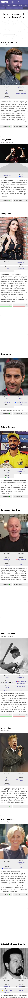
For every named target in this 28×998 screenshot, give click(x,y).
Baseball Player (21, 686)
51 (22, 264)
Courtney (21, 555)
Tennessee (23, 93)
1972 (7, 682)
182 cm (6, 97)
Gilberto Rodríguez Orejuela (13, 944)
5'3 (23, 268)
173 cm (6, 784)
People (3, 5)
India (8, 268)
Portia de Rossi (7, 819)
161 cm (20, 268)
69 (8, 560)
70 (8, 780)
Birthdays (15, 5)
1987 (24, 471)
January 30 (5, 986)
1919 (24, 677)
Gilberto (7, 982)
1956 (10, 779)
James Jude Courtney (10, 510)
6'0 (9, 97)
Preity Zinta (6, 214)
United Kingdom (22, 779)
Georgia (23, 683)
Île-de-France (23, 402)
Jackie (7, 677)
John (7, 774)
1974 (10, 402)
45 (8, 93)
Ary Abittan (6, 354)
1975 (24, 262)
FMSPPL (4, 2)
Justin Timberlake (9, 42)
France (18, 402)
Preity (7, 263)
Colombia (6, 990)
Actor (21, 97)
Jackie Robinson (8, 634)
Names (8, 5)
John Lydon (6, 728)
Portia (7, 863)
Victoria (10, 868)
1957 (10, 559)
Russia (21, 176)
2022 (20, 986)
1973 (24, 862)
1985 (10, 175)
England (21, 780)
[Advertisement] (14, 29)
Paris (21, 404)
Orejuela (21, 982)
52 (8, 404)
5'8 (9, 784)
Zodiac (20, 5)
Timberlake (21, 87)
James (7, 555)
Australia (6, 868)
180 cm (5, 687)
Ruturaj (7, 472)
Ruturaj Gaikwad (8, 427)
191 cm (6, 565)
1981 (10, 92)
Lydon (21, 774)
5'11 (9, 687)
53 (12, 682)
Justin (6, 87)
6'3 (9, 565)
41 (8, 177)
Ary (7, 398)
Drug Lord (21, 990)
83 (25, 986)
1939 (10, 986)
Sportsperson (7, 690)
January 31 (5, 92)
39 (22, 473)
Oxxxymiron (6, 140)
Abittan (21, 398)
